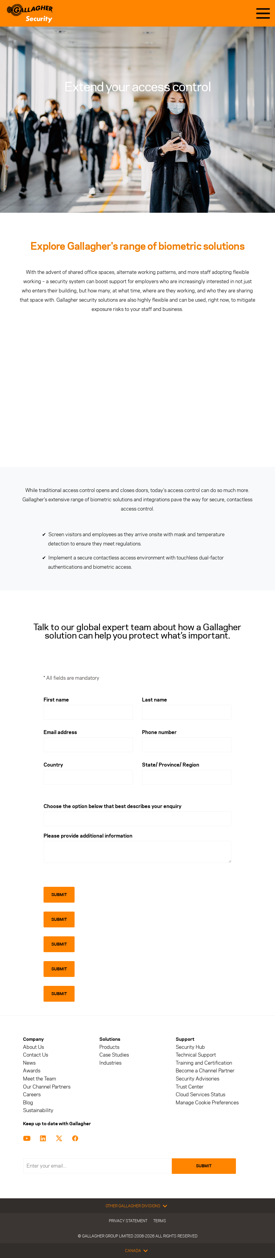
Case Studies (114, 1055)
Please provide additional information (88, 835)
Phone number (159, 732)
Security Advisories (197, 1078)
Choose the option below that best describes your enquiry (112, 806)
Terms (159, 1220)
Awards (31, 1070)
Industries (110, 1063)
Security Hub (190, 1047)
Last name (154, 699)
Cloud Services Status (200, 1094)
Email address (60, 732)
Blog (28, 1102)
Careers (32, 1094)
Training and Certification (204, 1063)
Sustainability (38, 1110)
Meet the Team (39, 1078)
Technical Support (196, 1055)
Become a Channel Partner (205, 1070)
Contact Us (35, 1055)
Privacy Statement (128, 1220)
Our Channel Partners (46, 1086)
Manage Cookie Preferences (207, 1102)
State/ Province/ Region (170, 764)
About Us (33, 1047)
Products (109, 1047)
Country (53, 764)
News (29, 1063)
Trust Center (189, 1086)
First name (56, 699)
